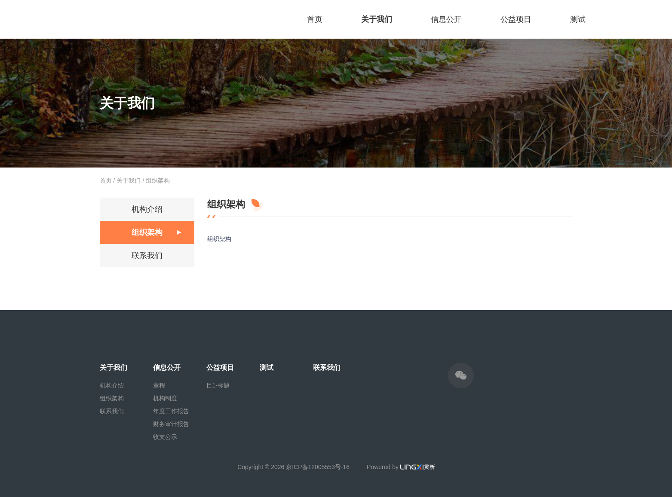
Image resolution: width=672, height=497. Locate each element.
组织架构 (158, 180)
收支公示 (165, 436)
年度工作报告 (171, 411)
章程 (159, 385)
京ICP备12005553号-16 (318, 466)
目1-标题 (218, 385)
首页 (314, 19)
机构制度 (165, 398)
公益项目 (515, 19)
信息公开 (446, 19)
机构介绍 (147, 209)
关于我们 (376, 19)
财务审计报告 (171, 424)
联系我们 (147, 255)
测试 (578, 19)
